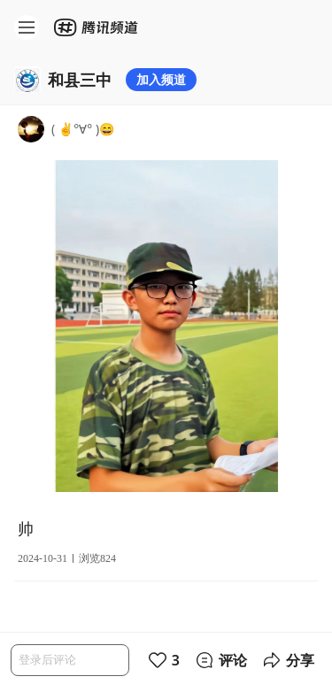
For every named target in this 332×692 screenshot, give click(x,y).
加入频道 (161, 79)
